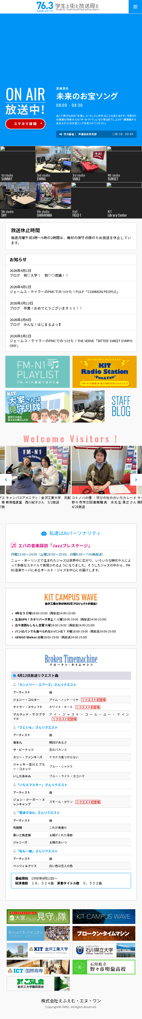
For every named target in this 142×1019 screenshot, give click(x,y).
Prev (6, 480)
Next (136, 480)
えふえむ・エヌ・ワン (71, 6)
